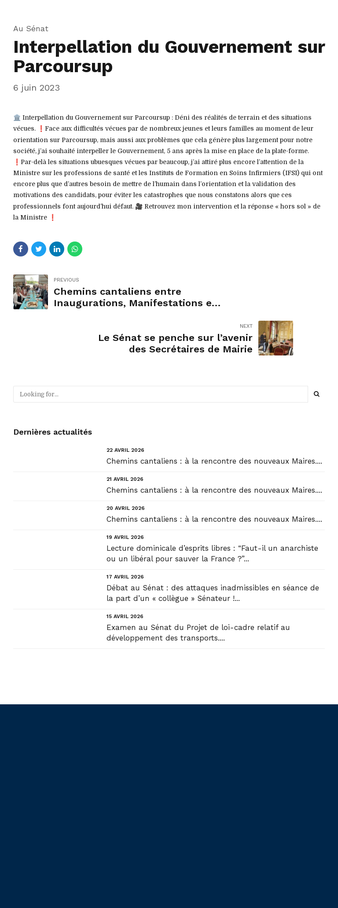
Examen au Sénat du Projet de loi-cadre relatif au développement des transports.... (198, 586)
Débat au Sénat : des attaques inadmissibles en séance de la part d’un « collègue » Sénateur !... (213, 547)
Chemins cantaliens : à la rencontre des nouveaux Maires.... (214, 414)
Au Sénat (30, 28)
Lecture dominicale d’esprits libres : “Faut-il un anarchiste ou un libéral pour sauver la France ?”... (212, 507)
